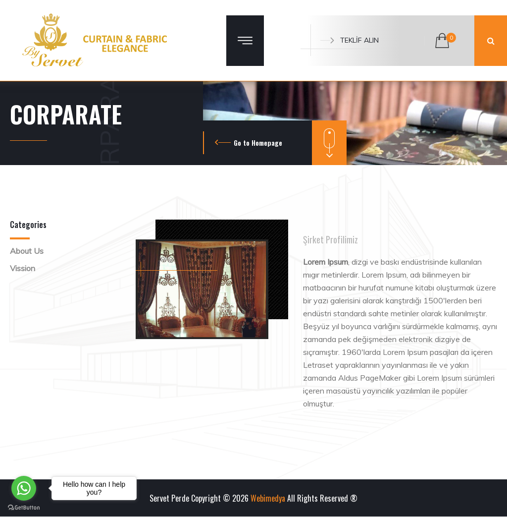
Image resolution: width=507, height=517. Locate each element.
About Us (27, 251)
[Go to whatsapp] (23, 488)
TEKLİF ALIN (349, 40)
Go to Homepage (258, 142)
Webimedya (268, 498)
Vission (22, 268)
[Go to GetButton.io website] (24, 507)
